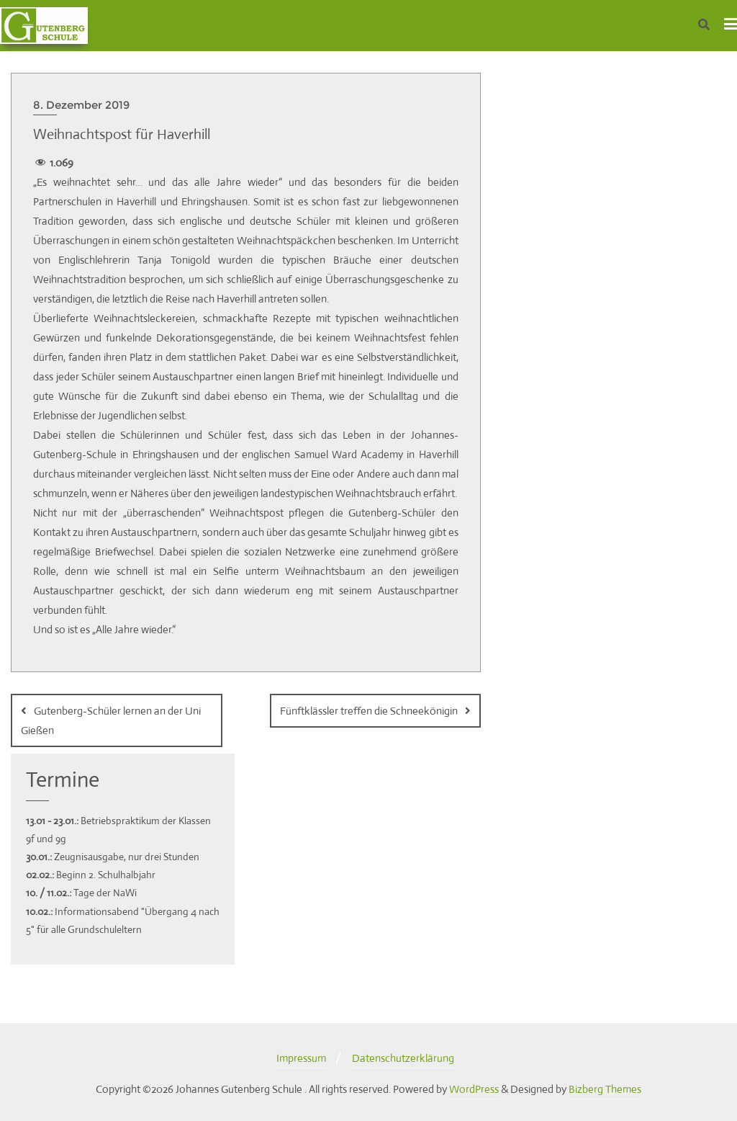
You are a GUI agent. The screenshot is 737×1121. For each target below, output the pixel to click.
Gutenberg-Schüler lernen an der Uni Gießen (111, 720)
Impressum (301, 1058)
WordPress (474, 1089)
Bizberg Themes (605, 1089)
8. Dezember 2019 (81, 105)
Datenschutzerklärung (403, 1058)
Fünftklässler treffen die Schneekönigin (369, 711)
